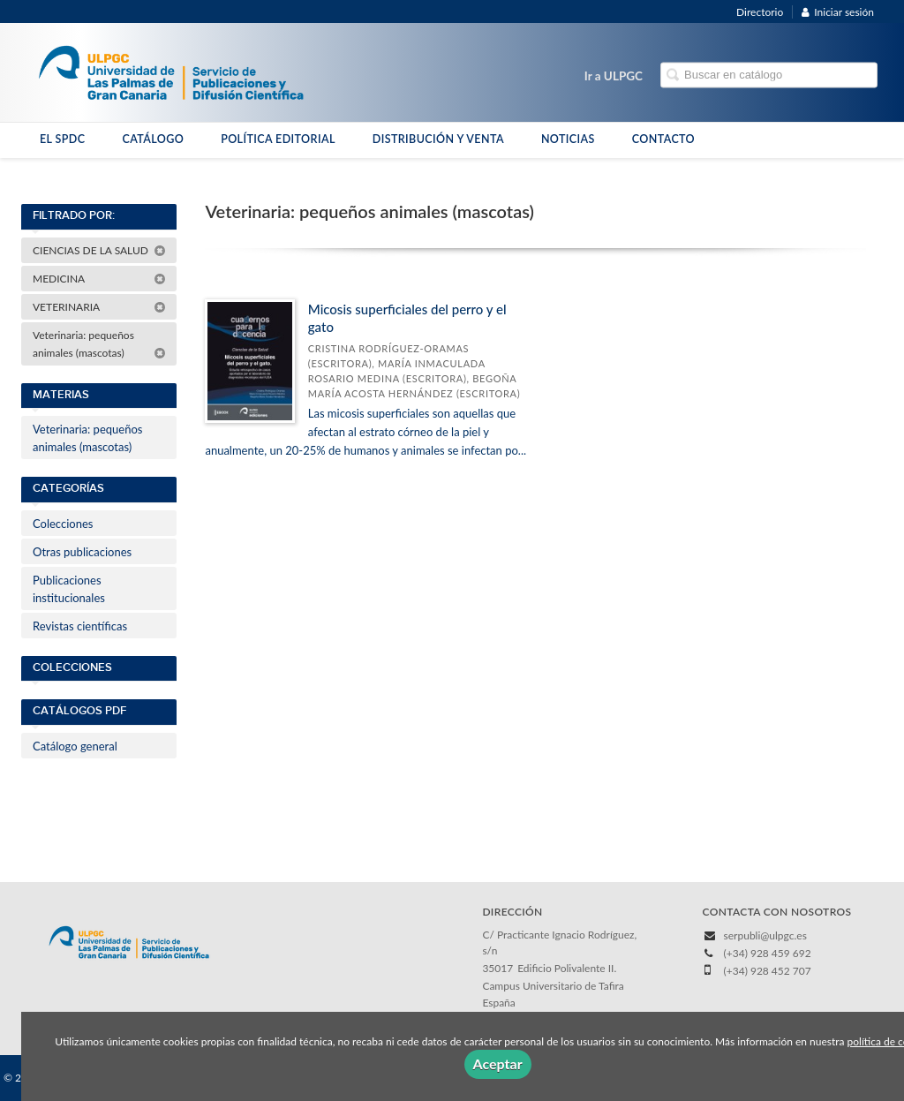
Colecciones (63, 524)
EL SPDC (62, 139)
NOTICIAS (568, 139)
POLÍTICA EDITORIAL (278, 139)
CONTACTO (663, 139)
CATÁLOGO (153, 139)
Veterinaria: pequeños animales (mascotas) (99, 343)
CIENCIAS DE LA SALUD (99, 250)
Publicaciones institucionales (69, 589)
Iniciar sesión (838, 12)
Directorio (759, 12)
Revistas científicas (80, 626)
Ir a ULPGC (613, 76)
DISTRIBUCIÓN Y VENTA (438, 139)
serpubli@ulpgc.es (765, 935)
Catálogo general (75, 746)
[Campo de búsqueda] (769, 75)
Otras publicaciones (82, 552)
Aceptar (498, 1063)
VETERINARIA (99, 306)
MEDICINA (99, 278)
